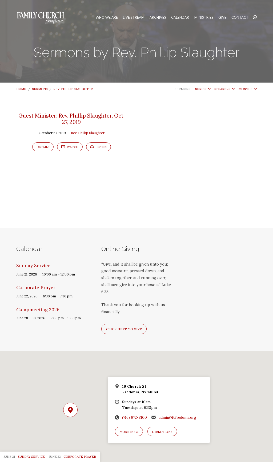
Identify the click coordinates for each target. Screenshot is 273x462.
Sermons (40, 89)
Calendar (180, 17)
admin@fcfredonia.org (177, 417)
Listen (98, 147)
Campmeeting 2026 (37, 310)
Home (21, 89)
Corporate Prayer (35, 287)
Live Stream (133, 17)
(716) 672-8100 (134, 417)
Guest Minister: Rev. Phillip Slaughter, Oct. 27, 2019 (71, 119)
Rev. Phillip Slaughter (73, 89)
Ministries (203, 17)
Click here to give (124, 329)
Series (203, 89)
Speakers (224, 89)
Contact (239, 17)
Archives (158, 17)
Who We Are (107, 17)
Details (43, 147)
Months (247, 89)
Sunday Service (33, 266)
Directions (162, 432)
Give (222, 17)
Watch (69, 147)
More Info (128, 432)
